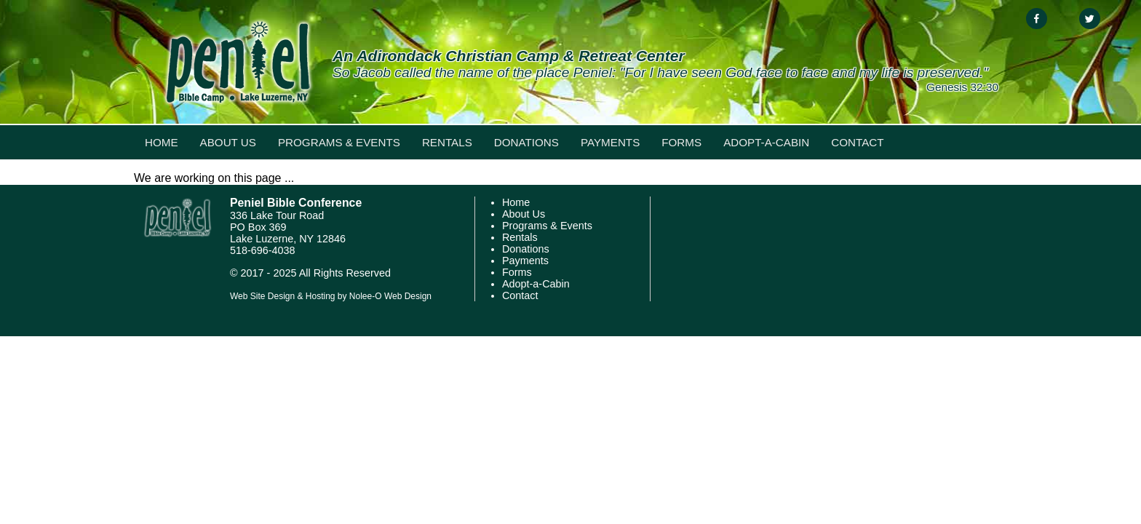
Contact (857, 142)
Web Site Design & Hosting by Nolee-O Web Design (331, 296)
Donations (526, 142)
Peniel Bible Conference (296, 202)
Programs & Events (339, 142)
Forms (681, 142)
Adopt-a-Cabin (766, 142)
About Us (228, 142)
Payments (610, 142)
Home (161, 142)
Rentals (447, 142)
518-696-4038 (262, 250)
